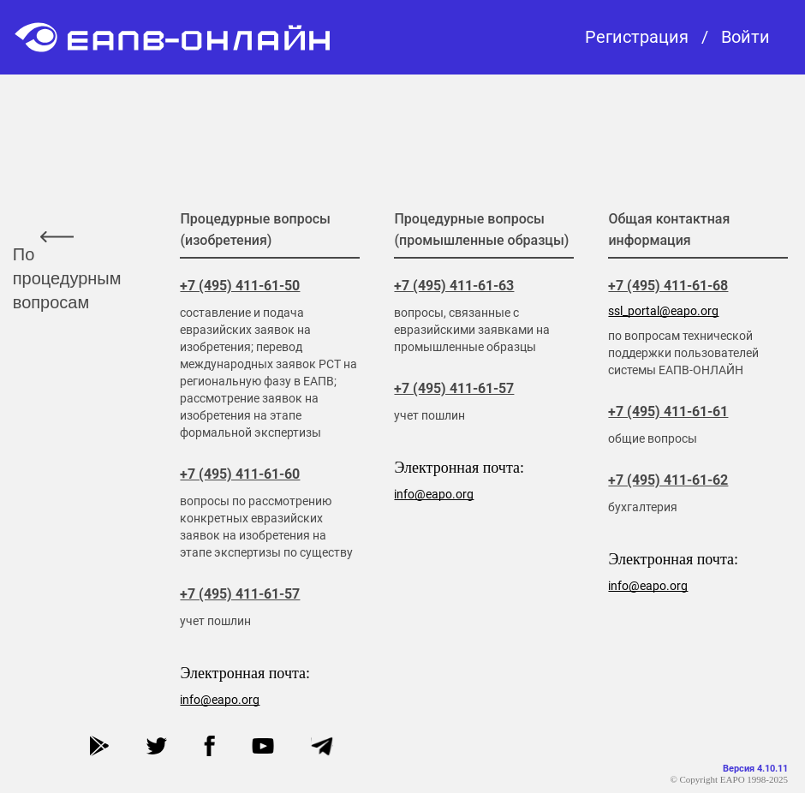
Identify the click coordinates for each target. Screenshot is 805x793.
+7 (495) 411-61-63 (454, 285)
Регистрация (637, 37)
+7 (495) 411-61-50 (240, 285)
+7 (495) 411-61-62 (668, 480)
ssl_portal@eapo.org (663, 311)
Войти (745, 37)
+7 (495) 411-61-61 (668, 411)
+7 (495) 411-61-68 (668, 285)
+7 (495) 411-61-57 (240, 594)
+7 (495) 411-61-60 (240, 474)
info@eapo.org (219, 700)
